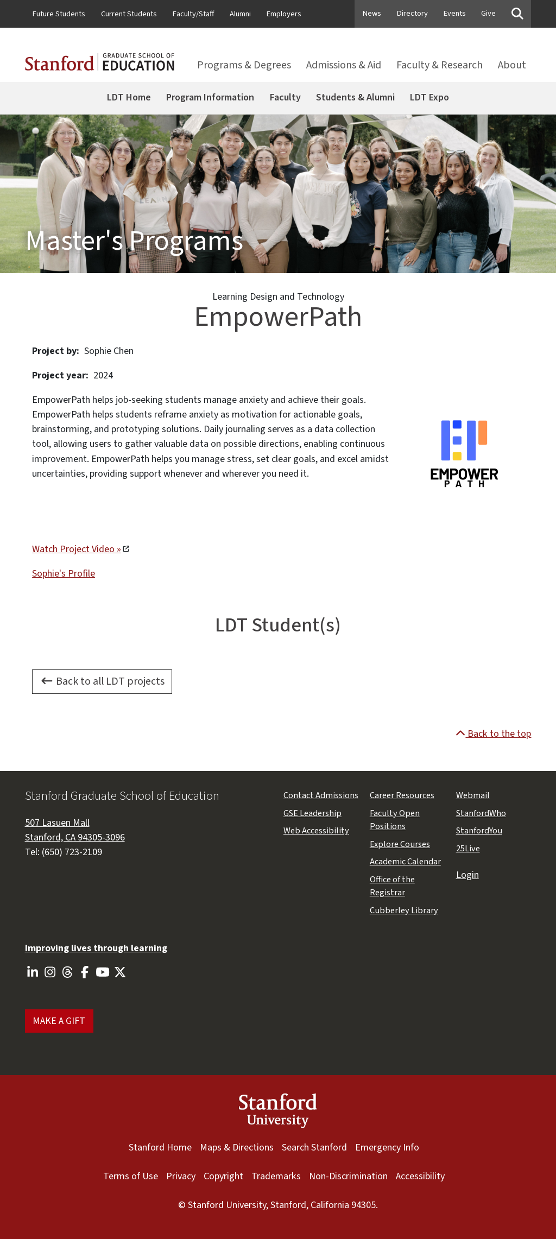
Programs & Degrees (244, 65)
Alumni (240, 14)
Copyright (223, 1176)
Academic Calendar (405, 861)
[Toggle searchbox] (518, 14)
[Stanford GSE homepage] (99, 65)
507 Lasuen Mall (57, 823)
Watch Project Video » (76, 549)
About (512, 65)
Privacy (180, 1176)
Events (455, 13)
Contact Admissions (320, 795)
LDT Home (129, 97)
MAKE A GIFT (59, 1021)
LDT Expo (429, 97)
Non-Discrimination (348, 1176)
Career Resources (402, 795)
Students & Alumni (355, 97)
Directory (412, 13)
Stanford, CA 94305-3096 (75, 837)
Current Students (129, 14)
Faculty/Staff (193, 14)
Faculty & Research (439, 65)
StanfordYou (479, 830)
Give (488, 13)
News (372, 13)
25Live (468, 848)
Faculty (285, 97)
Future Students (59, 14)
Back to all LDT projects (102, 681)
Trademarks (276, 1176)
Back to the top (493, 733)
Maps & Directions (237, 1147)
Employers (284, 14)
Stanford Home (160, 1147)
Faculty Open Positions (395, 820)
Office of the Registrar (392, 886)
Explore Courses (400, 844)
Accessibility (420, 1176)
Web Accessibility (316, 830)
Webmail (473, 795)
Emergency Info (387, 1147)
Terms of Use (130, 1176)
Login (467, 875)
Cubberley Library (404, 910)
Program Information (210, 97)
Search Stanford (314, 1147)
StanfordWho (481, 813)
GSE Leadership (312, 813)
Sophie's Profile (63, 573)
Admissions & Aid (343, 65)
